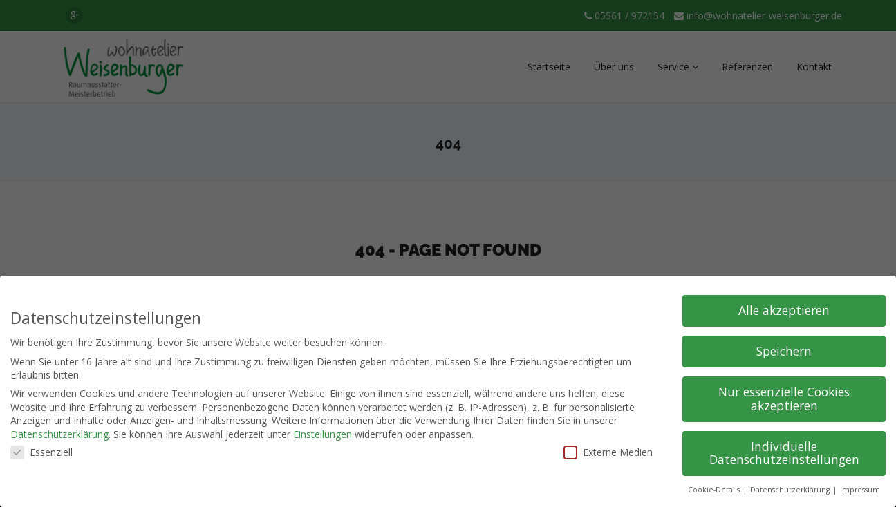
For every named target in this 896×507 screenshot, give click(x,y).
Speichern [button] (784, 351)
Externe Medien (608, 452)
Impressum (860, 490)
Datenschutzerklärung (59, 434)
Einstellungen (322, 434)
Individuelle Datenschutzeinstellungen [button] (784, 453)
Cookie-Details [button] (715, 490)
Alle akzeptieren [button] (784, 310)
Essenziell (41, 452)
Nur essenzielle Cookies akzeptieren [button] (784, 398)
